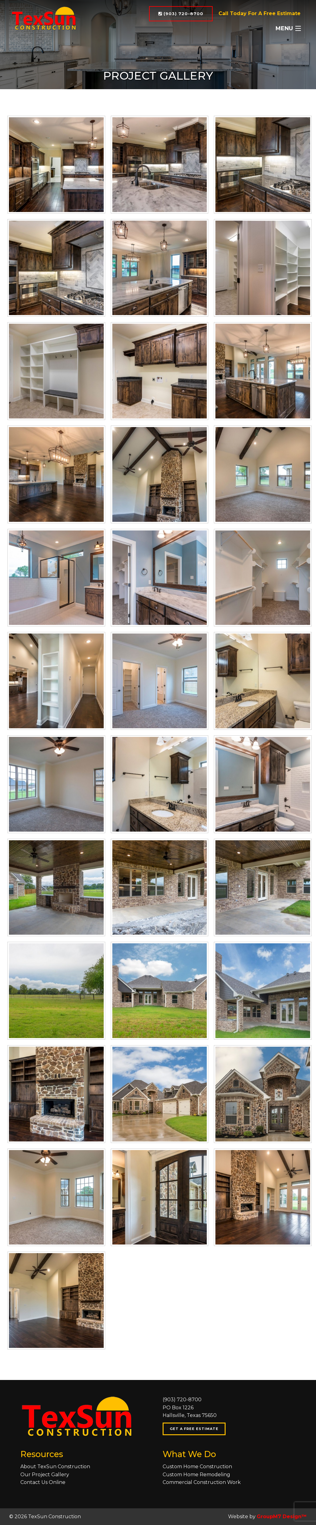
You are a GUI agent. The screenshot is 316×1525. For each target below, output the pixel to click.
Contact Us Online (42, 1482)
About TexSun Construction (55, 1466)
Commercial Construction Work (202, 1482)
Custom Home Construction (197, 1466)
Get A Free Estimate (194, 1429)
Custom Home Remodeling (196, 1474)
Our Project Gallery (44, 1474)
